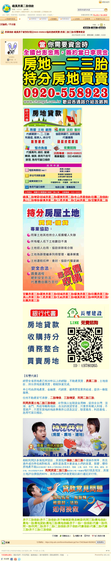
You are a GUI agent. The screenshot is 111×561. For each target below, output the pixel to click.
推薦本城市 (25, 12)
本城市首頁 (9, 19)
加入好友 (14, 62)
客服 (62, 555)
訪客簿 (86, 19)
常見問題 (25, 555)
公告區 (76, 19)
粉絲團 (6, 559)
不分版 (12, 24)
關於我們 (17, 555)
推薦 (103, 35)
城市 (8, 15)
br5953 (11, 57)
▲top (108, 550)
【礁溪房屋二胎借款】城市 (36, 15)
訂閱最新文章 (47, 12)
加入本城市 (16, 12)
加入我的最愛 (36, 12)
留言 (7, 62)
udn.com (107, 555)
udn (3, 15)
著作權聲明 (43, 555)
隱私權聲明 (54, 555)
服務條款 (34, 555)
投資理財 (22, 15)
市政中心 (99, 19)
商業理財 (14, 15)
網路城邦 (106, 2)
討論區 (22, 19)
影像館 (53, 19)
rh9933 (19, 9)
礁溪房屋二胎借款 (23, 6)
